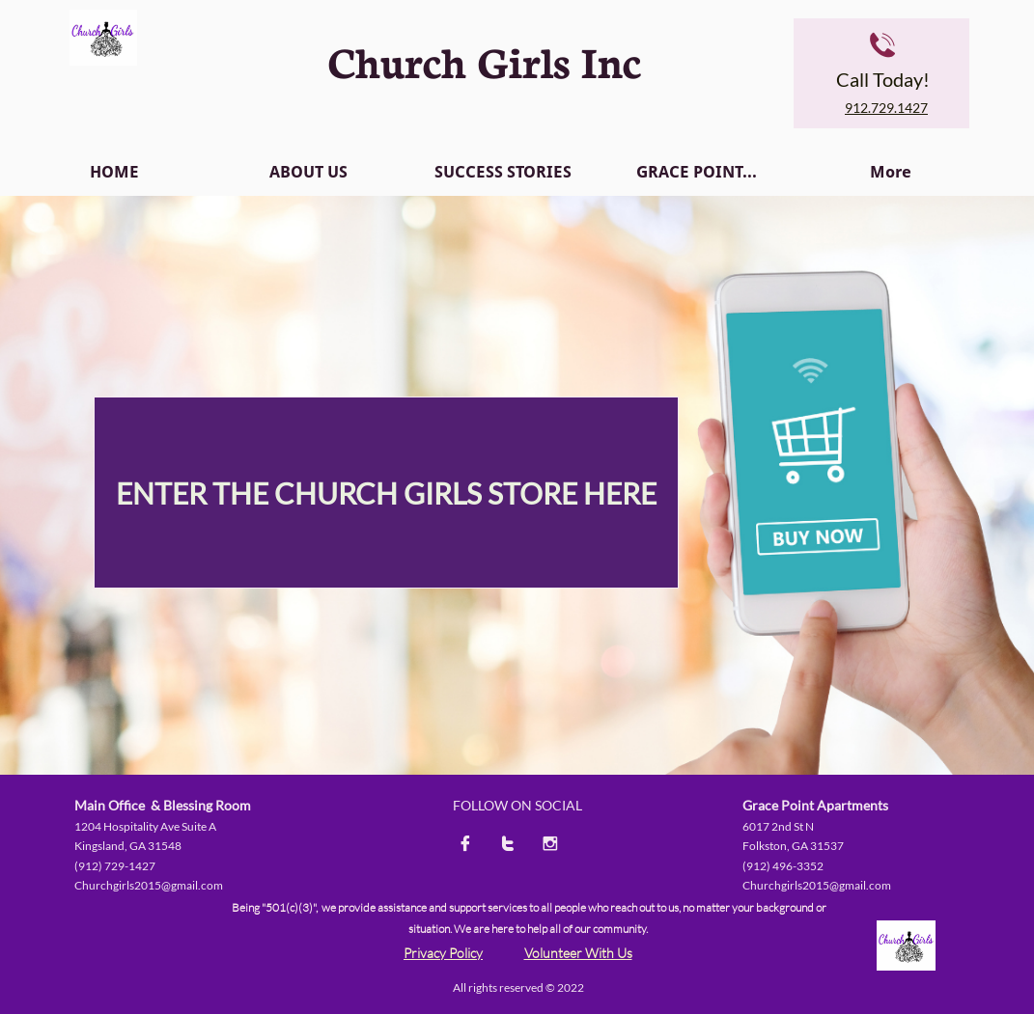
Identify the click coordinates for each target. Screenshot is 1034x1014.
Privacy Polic (440, 953)
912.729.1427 (886, 107)
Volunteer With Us (578, 953)
